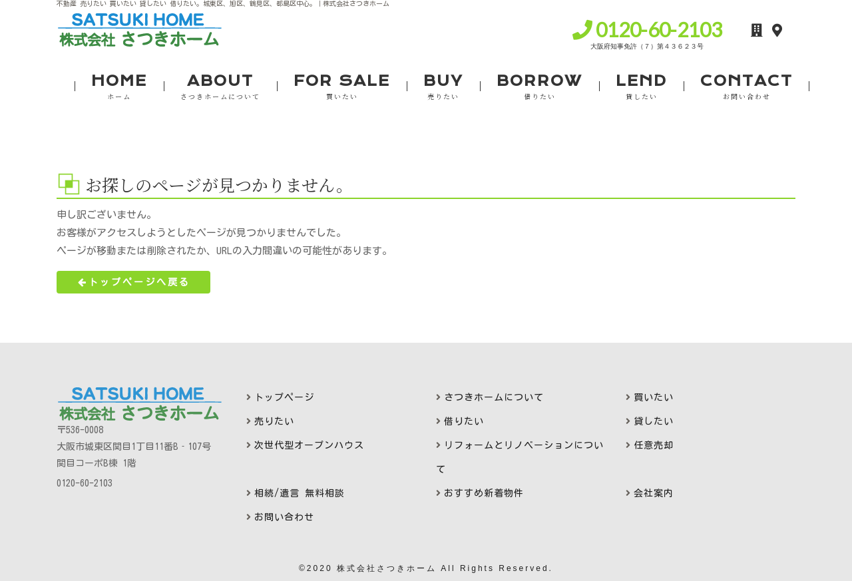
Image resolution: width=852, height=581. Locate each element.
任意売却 (654, 445)
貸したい (654, 421)
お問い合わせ (284, 517)
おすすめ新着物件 (484, 493)
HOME (119, 87)
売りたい (274, 421)
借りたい (464, 421)
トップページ (284, 397)
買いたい (654, 397)
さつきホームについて (494, 397)
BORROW (539, 87)
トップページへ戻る (133, 282)
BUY (443, 87)
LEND (641, 87)
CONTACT (746, 87)
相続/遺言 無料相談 (299, 493)
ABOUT (220, 87)
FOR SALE (342, 87)
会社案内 (654, 493)
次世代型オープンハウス (309, 445)
